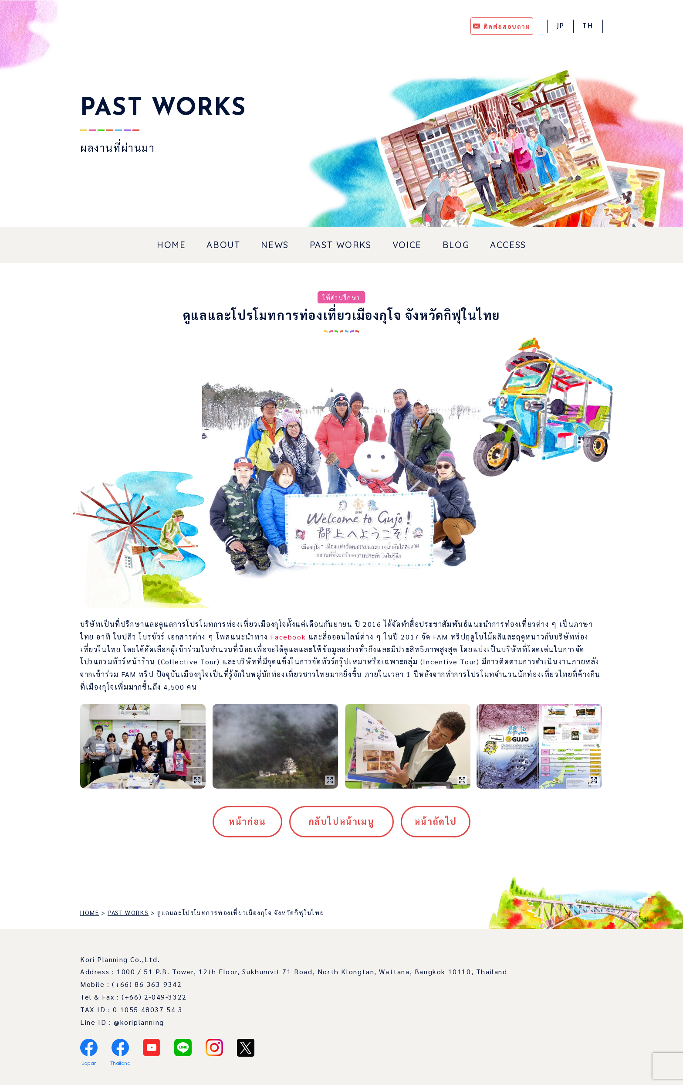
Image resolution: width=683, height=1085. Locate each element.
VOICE (407, 244)
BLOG (456, 244)
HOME (171, 244)
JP (560, 26)
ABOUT (223, 244)
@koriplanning (139, 1022)
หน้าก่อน (247, 821)
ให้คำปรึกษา (341, 297)
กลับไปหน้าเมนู (342, 821)
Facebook (288, 636)
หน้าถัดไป (435, 821)
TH (588, 26)
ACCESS (508, 244)
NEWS (274, 244)
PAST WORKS (341, 244)
